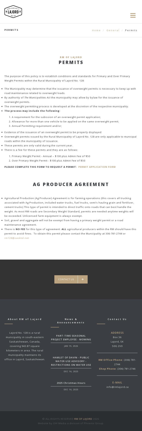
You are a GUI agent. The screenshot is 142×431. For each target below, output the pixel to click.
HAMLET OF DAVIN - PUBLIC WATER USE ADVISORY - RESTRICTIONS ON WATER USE (71, 361)
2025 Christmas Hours (71, 383)
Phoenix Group (93, 423)
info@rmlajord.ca (117, 387)
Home (96, 30)
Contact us (71, 279)
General (113, 30)
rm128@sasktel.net (16, 238)
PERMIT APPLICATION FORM (97, 166)
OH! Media (59, 423)
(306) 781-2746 (126, 368)
